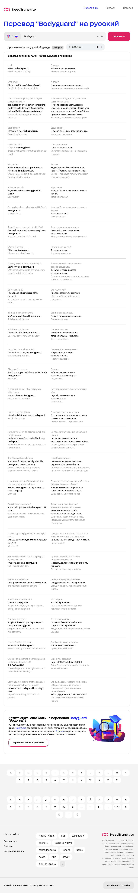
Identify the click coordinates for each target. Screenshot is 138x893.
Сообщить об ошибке (118, 885)
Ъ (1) (117, 807)
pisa (63, 836)
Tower (66, 857)
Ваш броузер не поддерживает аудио (88, 47)
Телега (66, 850)
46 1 (54, 857)
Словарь (8, 846)
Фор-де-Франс (47, 864)
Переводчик (10, 841)
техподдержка (47, 850)
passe (42, 857)
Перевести (119, 36)
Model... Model (46, 836)
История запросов (14, 851)
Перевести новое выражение (28, 743)
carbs (79, 850)
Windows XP (78, 836)
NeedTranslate (20, 9)
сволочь (43, 843)
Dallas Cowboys (63, 843)
